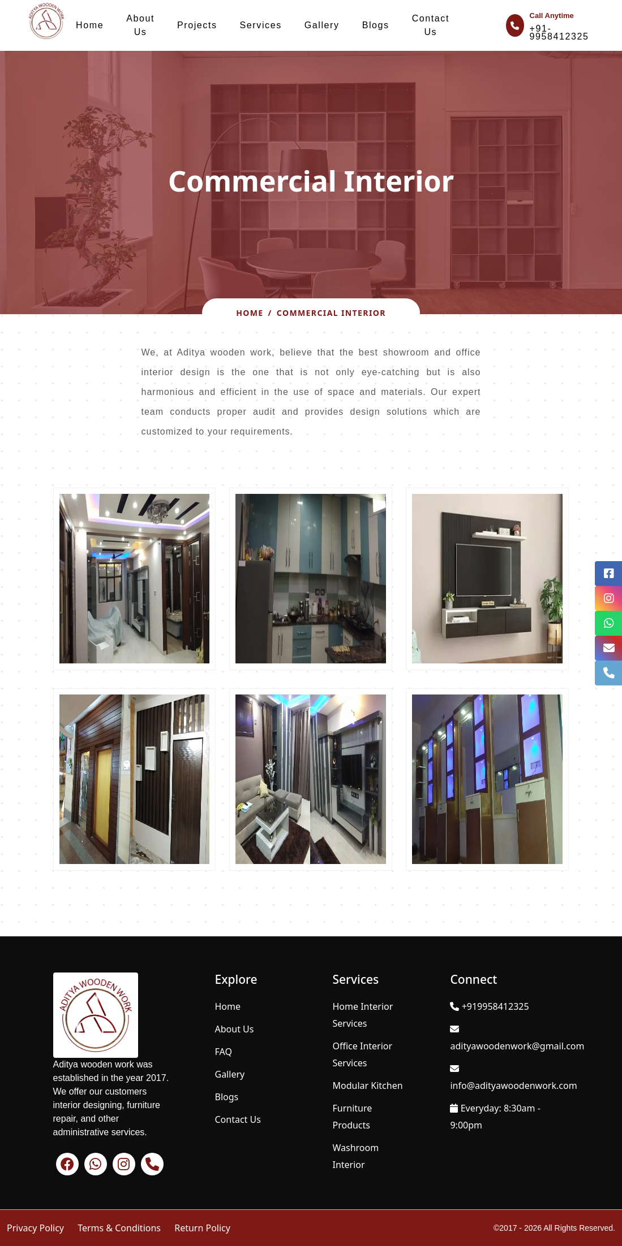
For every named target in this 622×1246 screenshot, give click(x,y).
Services (261, 25)
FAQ (223, 1051)
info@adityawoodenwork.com (513, 1085)
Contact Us (430, 25)
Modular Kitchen (367, 1085)
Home (90, 25)
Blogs (375, 25)
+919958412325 (495, 1006)
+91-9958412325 (559, 32)
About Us (140, 25)
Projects (197, 25)
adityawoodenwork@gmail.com (517, 1046)
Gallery (322, 25)
